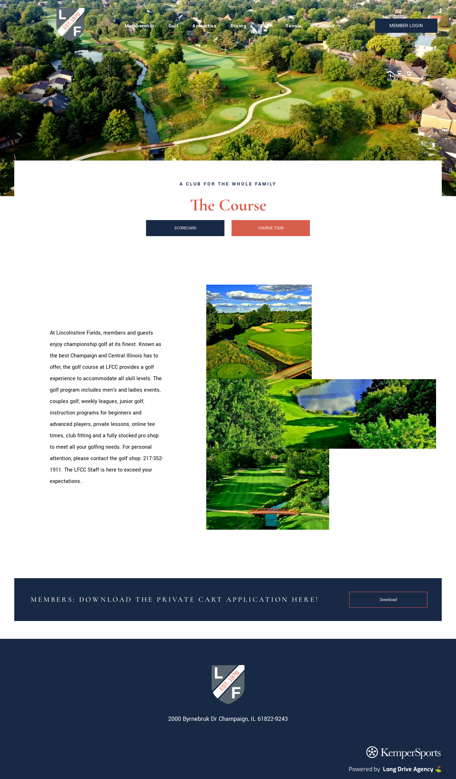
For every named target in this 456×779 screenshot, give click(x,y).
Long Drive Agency (408, 769)
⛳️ (438, 769)
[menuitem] (139, 26)
